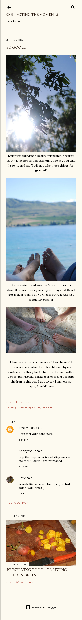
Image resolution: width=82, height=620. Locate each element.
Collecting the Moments (32, 14)
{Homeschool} (23, 407)
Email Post (22, 401)
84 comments (24, 581)
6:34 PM (23, 439)
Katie (22, 478)
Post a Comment (18, 502)
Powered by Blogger (41, 607)
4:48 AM (24, 493)
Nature (36, 407)
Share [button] (9, 401)
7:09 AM (23, 466)
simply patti (27, 428)
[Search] (73, 6)
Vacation (47, 407)
